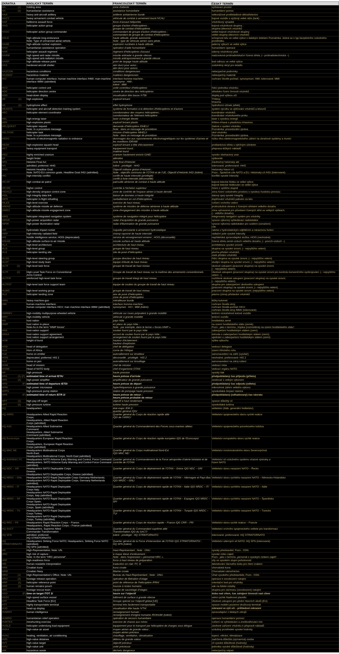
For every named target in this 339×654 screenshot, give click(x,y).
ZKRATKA (8, 3)
